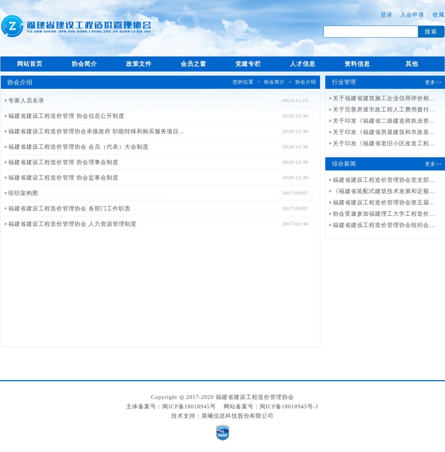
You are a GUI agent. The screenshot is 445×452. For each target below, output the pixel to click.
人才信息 (302, 64)
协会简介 (84, 64)
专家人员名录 (26, 100)
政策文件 (139, 64)
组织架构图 (23, 193)
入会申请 (412, 15)
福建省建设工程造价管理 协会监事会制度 (63, 178)
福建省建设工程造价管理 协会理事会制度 (63, 162)
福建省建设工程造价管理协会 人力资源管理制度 (72, 224)
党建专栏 (248, 64)
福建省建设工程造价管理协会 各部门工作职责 (69, 208)
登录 (387, 15)
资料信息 (357, 64)
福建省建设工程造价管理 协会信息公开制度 (66, 116)
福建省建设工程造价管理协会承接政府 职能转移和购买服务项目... (96, 131)
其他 (411, 64)
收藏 (439, 15)
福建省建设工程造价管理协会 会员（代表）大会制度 (78, 147)
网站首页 (30, 64)
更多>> (433, 82)
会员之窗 (193, 64)
